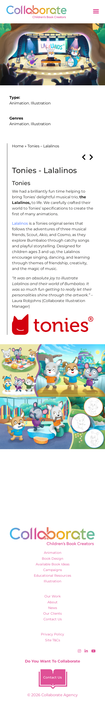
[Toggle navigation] (96, 11)
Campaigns (52, 570)
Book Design (52, 558)
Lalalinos (20, 223)
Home (18, 146)
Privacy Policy (52, 634)
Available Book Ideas (53, 564)
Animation (19, 103)
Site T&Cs (52, 640)
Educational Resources (52, 575)
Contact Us (52, 619)
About (52, 602)
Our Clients (52, 613)
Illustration (41, 103)
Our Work (52, 596)
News (52, 608)
